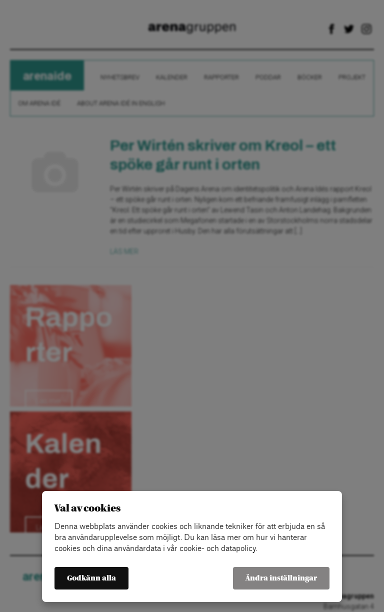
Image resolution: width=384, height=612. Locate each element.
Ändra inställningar (281, 578)
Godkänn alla (91, 578)
